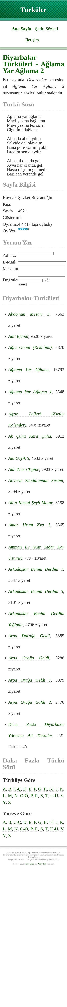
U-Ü (54, 797)
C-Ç (17, 791)
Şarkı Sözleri (46, 28)
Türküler (33, 9)
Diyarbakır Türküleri (20, 60)
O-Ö (24, 797)
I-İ (51, 791)
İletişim (32, 39)
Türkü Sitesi (29, 866)
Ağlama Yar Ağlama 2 (33, 67)
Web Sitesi (41, 866)
